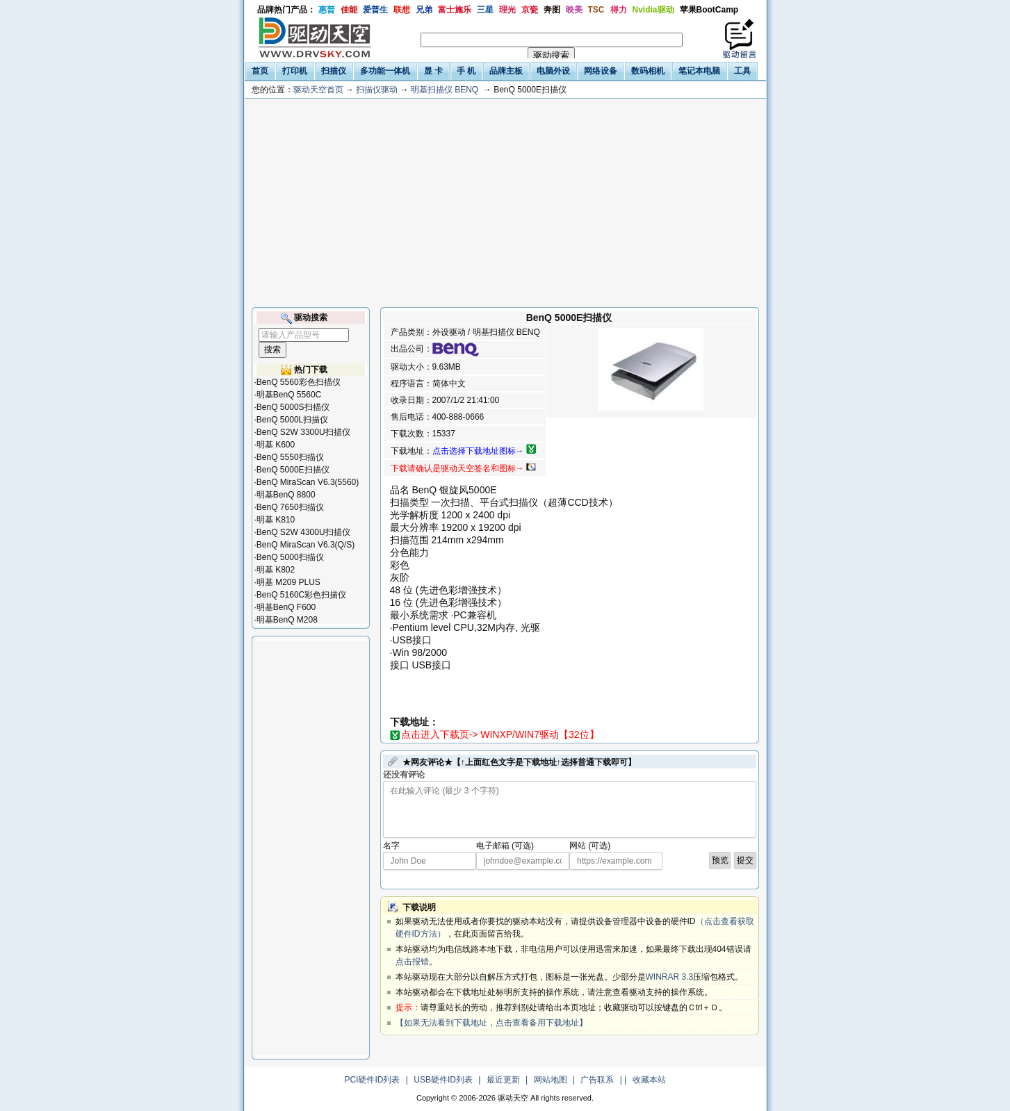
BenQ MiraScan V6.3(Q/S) (305, 545)
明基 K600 (275, 445)
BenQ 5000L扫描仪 (292, 420)
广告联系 (597, 1080)
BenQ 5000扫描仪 (290, 557)
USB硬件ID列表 (443, 1080)
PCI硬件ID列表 (372, 1080)
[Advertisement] (505, 203)
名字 (391, 845)
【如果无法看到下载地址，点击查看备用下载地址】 (491, 1023)
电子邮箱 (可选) (505, 845)
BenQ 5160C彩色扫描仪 (301, 595)
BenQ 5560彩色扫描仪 (298, 382)
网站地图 (550, 1080)
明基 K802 (275, 570)
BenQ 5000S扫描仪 (292, 407)
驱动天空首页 (318, 89)
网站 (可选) (589, 845)
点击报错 (412, 961)
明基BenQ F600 (286, 607)
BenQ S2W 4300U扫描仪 (303, 532)
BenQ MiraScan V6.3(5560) (307, 482)
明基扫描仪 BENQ (444, 89)
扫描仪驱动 (377, 89)
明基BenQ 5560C (288, 395)
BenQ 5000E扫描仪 (292, 470)
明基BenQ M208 (287, 620)
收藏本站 (649, 1080)
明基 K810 (275, 520)
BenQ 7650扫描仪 (290, 507)
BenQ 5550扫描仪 (290, 457)
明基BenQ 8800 (286, 495)
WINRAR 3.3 (670, 977)
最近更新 (503, 1080)
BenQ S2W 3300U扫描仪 (303, 432)
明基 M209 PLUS (288, 582)
